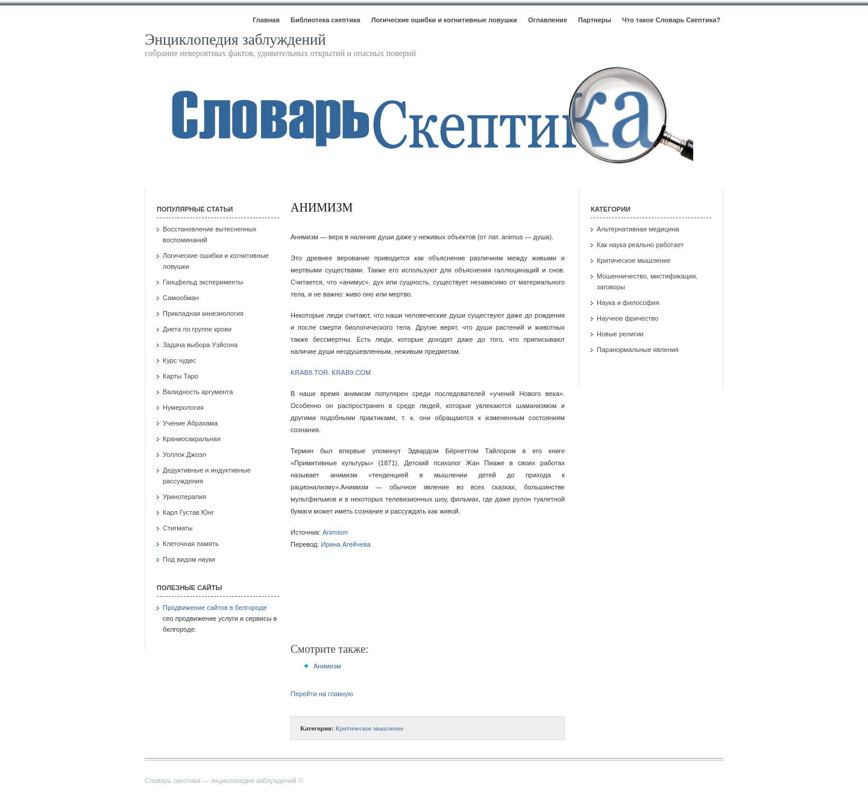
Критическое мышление (369, 728)
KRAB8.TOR (309, 372)
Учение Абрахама (190, 423)
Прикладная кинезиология (203, 313)
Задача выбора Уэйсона (200, 344)
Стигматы (178, 528)
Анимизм (322, 207)
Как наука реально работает (640, 244)
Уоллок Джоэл (184, 454)
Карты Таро (180, 376)
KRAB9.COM (351, 372)
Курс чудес (179, 360)
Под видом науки (189, 559)
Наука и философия (628, 302)
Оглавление (547, 20)
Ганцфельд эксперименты (203, 282)
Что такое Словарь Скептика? (671, 20)
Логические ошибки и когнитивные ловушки (444, 20)
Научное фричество (627, 318)
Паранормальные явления (638, 349)
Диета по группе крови (197, 329)
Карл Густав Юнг (188, 512)
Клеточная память (191, 543)
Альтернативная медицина (638, 229)
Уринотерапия (184, 496)
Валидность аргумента (198, 391)
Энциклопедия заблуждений (235, 39)
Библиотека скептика (325, 20)
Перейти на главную (322, 693)
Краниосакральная (192, 438)
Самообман (181, 297)
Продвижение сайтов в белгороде (215, 607)
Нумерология (183, 407)
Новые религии (620, 334)
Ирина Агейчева (345, 544)
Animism (335, 532)
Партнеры (594, 20)
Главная (266, 20)
